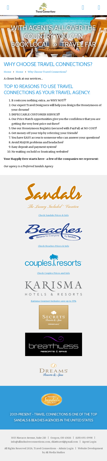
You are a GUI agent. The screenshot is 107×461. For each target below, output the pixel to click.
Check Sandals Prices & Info (53, 215)
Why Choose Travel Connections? (47, 71)
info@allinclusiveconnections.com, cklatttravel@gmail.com (44, 441)
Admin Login (66, 448)
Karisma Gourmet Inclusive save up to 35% (53, 301)
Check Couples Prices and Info (53, 273)
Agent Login (89, 441)
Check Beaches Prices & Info (53, 246)
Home (7, 71)
